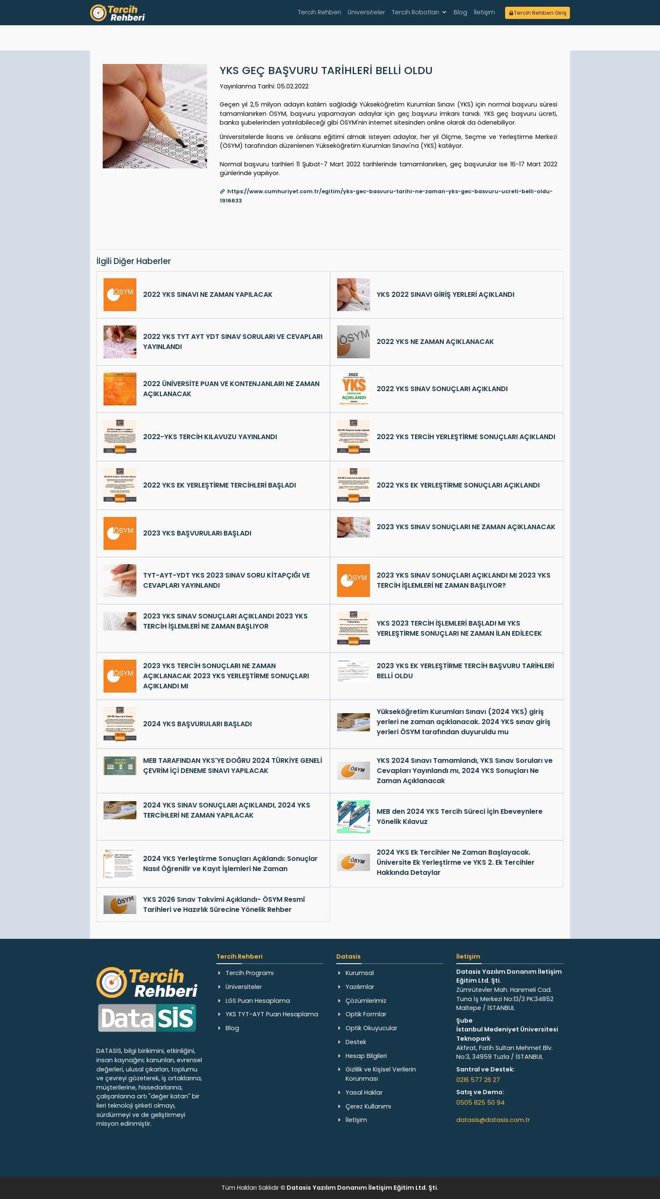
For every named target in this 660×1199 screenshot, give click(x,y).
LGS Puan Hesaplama (258, 1001)
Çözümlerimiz (366, 1001)
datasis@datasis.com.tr (493, 1120)
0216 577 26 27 (478, 1080)
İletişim (484, 12)
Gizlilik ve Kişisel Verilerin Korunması (381, 1074)
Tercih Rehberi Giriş (537, 12)
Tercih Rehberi (319, 12)
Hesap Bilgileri (366, 1056)
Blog (460, 12)
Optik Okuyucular (371, 1028)
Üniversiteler (366, 12)
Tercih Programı (250, 973)
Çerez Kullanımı (368, 1106)
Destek (356, 1042)
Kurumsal (360, 973)
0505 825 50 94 (480, 1102)
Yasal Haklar (364, 1092)
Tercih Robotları (415, 12)
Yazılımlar (360, 987)
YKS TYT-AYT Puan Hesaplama (272, 1014)
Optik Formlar (366, 1014)
